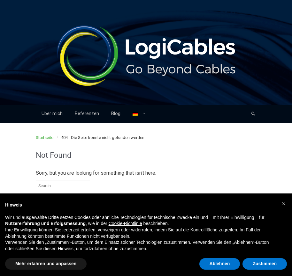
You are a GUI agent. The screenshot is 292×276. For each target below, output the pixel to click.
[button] (284, 204)
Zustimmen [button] (265, 263)
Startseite (44, 137)
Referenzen (87, 113)
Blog (115, 113)
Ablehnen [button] (220, 263)
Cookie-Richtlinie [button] (125, 223)
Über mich (52, 113)
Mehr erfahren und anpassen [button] (45, 263)
